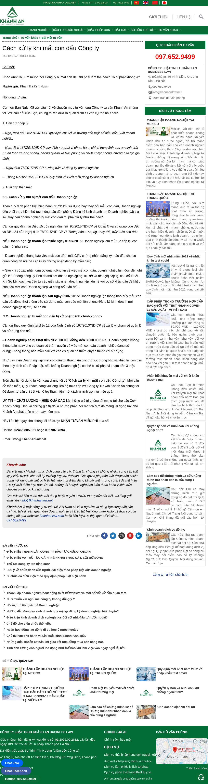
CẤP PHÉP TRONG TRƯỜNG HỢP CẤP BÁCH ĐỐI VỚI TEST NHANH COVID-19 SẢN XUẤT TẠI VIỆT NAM (175, 305)
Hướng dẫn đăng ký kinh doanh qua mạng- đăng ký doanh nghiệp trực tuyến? (62, 611)
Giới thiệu (158, 17)
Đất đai (122, 30)
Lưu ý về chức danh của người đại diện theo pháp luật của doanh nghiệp (58, 570)
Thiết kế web (193, 768)
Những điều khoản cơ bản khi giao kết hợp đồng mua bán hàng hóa (55, 642)
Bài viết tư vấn (51, 37)
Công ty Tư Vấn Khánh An (170, 574)
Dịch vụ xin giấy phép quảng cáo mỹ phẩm (128, 778)
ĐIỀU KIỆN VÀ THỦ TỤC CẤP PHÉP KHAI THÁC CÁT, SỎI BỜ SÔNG (54, 557)
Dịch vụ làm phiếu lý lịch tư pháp (126, 766)
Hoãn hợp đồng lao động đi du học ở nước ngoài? (42, 629)
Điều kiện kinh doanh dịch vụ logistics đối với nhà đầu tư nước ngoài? (57, 617)
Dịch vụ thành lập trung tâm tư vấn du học (128, 761)
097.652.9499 (121, 2)
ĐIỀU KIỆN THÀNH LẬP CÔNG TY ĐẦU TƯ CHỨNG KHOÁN (48, 551)
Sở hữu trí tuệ (144, 30)
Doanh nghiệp (39, 30)
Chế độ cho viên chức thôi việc (28, 623)
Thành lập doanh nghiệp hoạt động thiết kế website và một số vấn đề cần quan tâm (66, 593)
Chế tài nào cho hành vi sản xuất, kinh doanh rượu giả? (46, 635)
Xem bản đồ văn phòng (166, 97)
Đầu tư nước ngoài (70, 30)
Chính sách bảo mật (117, 739)
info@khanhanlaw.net (58, 2)
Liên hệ (184, 17)
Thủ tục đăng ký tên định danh (28, 563)
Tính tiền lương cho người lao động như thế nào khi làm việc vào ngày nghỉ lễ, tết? (66, 648)
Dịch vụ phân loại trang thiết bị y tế (127, 772)
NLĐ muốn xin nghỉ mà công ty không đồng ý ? (40, 599)
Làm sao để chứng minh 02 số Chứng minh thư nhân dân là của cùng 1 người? (174, 480)
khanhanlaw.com (52, 516)
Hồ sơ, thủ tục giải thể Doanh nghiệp (32, 605)
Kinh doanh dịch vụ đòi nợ (166, 529)
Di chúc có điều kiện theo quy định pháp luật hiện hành (46, 576)
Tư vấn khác (169, 30)
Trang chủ (9, 37)
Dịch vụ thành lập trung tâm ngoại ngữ (130, 754)
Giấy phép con (101, 30)
